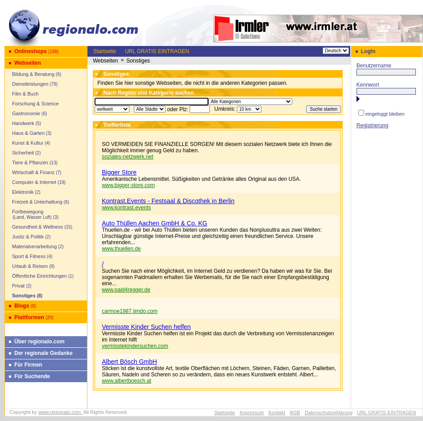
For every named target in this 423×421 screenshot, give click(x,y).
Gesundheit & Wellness (37, 226)
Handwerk (23, 123)
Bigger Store (119, 172)
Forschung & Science (35, 103)
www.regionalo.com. (60, 412)
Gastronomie (26, 113)
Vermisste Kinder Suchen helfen (146, 326)
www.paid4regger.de (126, 290)
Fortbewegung (29, 214)
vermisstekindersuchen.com (135, 346)
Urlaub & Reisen (30, 266)
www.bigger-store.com (128, 185)
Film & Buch (25, 93)
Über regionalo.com (39, 341)
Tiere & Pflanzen (30, 162)
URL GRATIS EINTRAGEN (157, 51)
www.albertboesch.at (126, 381)
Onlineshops (30, 51)
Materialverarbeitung (34, 246)
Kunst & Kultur (27, 143)
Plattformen (29, 317)
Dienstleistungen (30, 84)
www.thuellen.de (121, 249)
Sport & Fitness (29, 256)
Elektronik (22, 192)
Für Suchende (32, 376)
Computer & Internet (34, 182)
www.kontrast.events (126, 207)
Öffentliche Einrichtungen (39, 276)
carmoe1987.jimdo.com (130, 311)
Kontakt (277, 412)
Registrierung (372, 125)
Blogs (21, 306)
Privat (18, 285)
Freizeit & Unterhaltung (37, 201)
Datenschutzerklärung (328, 412)
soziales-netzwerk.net (127, 157)
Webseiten (27, 63)
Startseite (104, 51)
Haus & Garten (28, 133)
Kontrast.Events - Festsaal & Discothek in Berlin (168, 200)
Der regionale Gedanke (43, 353)
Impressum (252, 412)
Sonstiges (24, 295)
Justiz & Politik (28, 236)
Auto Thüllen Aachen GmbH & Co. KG (154, 223)
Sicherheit (23, 152)
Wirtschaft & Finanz (33, 172)
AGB (295, 412)
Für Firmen (28, 365)
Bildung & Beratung (33, 74)
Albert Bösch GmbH (129, 361)
